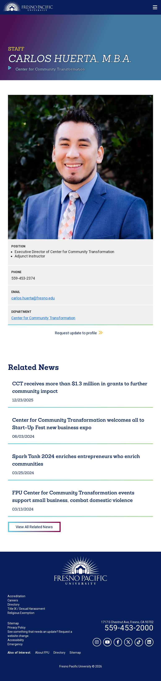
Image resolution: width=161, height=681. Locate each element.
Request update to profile (76, 333)
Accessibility (16, 640)
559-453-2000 (128, 628)
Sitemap (13, 623)
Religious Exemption (21, 613)
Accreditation (16, 596)
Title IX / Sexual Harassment (26, 608)
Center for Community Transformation (43, 318)
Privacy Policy (17, 627)
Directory (13, 604)
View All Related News (34, 527)
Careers (13, 600)
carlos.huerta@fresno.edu (33, 298)
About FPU (42, 652)
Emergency (15, 644)
